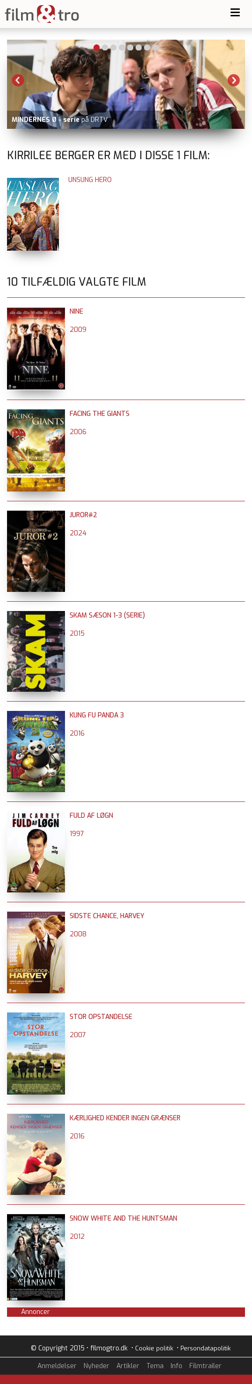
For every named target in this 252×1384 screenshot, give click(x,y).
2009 (78, 329)
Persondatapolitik (205, 1348)
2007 (78, 1035)
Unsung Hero (90, 180)
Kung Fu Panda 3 (97, 715)
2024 (78, 533)
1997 (77, 833)
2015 (77, 633)
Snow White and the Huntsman (123, 1218)
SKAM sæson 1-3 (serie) (107, 615)
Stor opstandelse (101, 1016)
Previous (18, 80)
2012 (77, 1236)
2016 (77, 733)
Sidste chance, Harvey (107, 916)
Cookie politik (154, 1348)
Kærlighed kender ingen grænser (125, 1118)
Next (233, 80)
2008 (78, 934)
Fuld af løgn (91, 815)
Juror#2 (83, 515)
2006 (78, 432)
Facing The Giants (100, 413)
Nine (76, 311)
